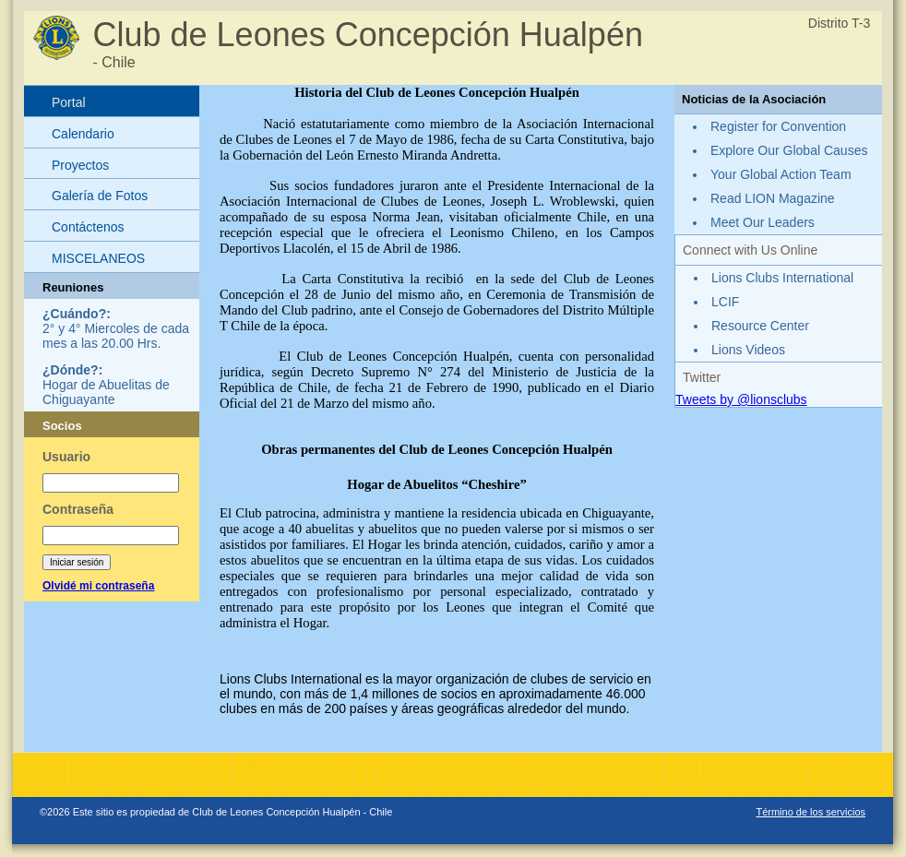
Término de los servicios (810, 811)
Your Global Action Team (781, 174)
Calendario (83, 133)
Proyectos (80, 165)
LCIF (725, 301)
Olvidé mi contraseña (98, 585)
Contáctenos (88, 227)
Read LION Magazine (772, 198)
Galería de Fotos (100, 195)
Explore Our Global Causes (788, 150)
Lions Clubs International (782, 277)
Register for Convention (778, 126)
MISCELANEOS (98, 258)
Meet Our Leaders (762, 222)
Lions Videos (748, 349)
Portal (69, 102)
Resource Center (760, 325)
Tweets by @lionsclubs (741, 399)
